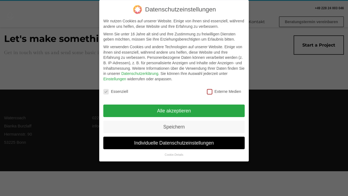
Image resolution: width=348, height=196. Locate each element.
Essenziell (115, 88)
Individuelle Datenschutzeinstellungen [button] (174, 140)
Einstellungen (114, 76)
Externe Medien (224, 88)
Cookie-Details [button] (174, 152)
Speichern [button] (174, 124)
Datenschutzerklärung (139, 71)
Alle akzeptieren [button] (174, 108)
